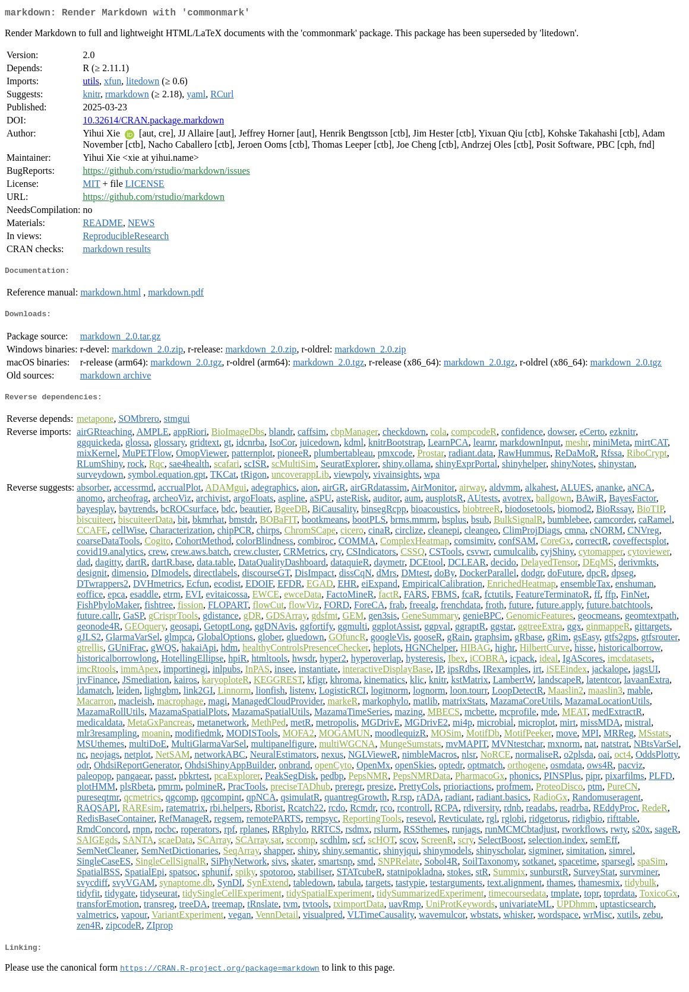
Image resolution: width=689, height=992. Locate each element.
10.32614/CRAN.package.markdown (153, 122)
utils (91, 83)
